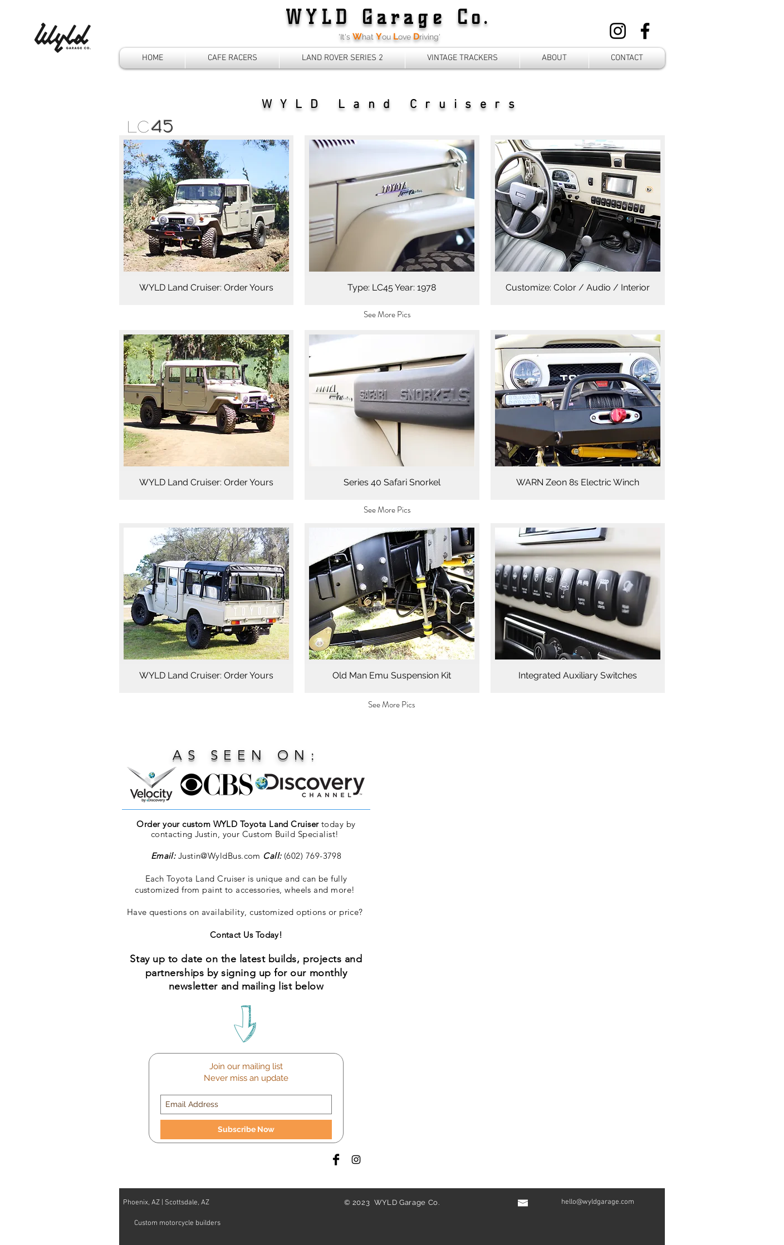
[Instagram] (618, 31)
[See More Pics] (387, 314)
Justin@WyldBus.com (219, 855)
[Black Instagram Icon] (356, 1159)
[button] (206, 220)
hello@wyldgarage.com (597, 1202)
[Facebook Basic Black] (336, 1159)
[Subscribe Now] (246, 1129)
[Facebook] (645, 31)
